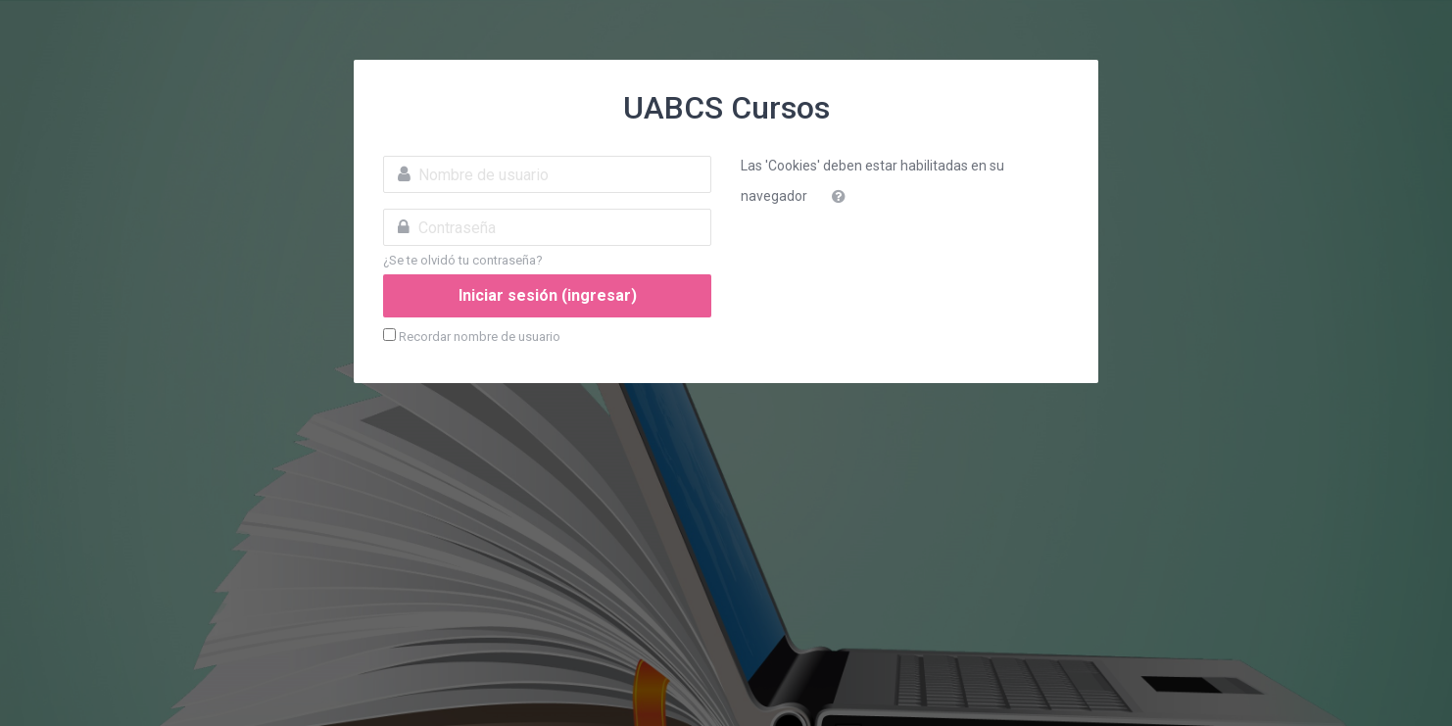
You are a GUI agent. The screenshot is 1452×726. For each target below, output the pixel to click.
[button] (842, 197)
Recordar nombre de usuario (479, 336)
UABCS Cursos (726, 107)
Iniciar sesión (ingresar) (548, 295)
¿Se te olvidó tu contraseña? (463, 260)
